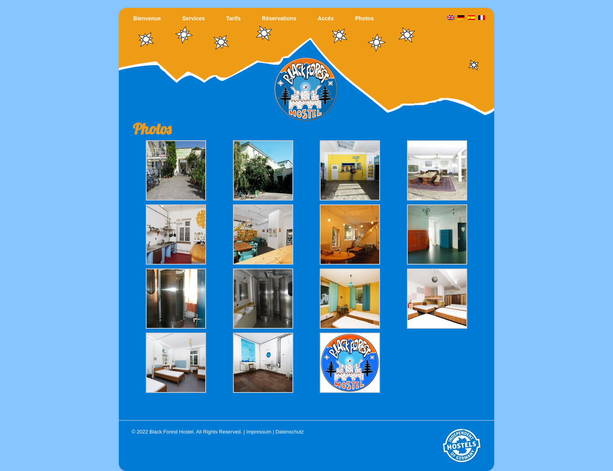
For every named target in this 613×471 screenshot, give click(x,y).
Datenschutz (290, 432)
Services (193, 18)
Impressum (258, 432)
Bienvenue (147, 18)
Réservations (279, 18)
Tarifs (233, 18)
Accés (326, 18)
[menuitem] (481, 18)
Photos (364, 18)
